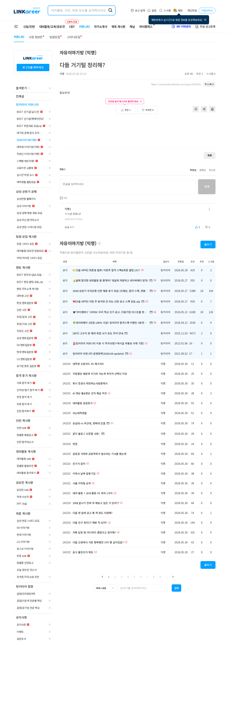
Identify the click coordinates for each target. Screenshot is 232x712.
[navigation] (33, 96)
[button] (102, 576)
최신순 (212, 170)
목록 (209, 155)
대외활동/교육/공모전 (52, 26)
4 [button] (128, 576)
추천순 (193, 170)
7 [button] (147, 576)
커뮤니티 (84, 26)
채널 (132, 26)
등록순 (202, 170)
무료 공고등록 (205, 26)
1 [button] (108, 576)
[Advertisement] (137, 133)
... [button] (166, 576)
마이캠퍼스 (146, 26)
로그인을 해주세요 (33, 67)
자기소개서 (100, 26)
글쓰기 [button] (208, 244)
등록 (206, 186)
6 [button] (141, 576)
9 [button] (160, 576)
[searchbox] (144, 588)
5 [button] (134, 576)
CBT (72, 25)
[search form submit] (110, 10)
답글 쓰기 (69, 227)
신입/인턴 (29, 26)
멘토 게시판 (118, 26)
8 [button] (153, 576)
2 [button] (115, 576)
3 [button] (121, 576)
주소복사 (209, 84)
